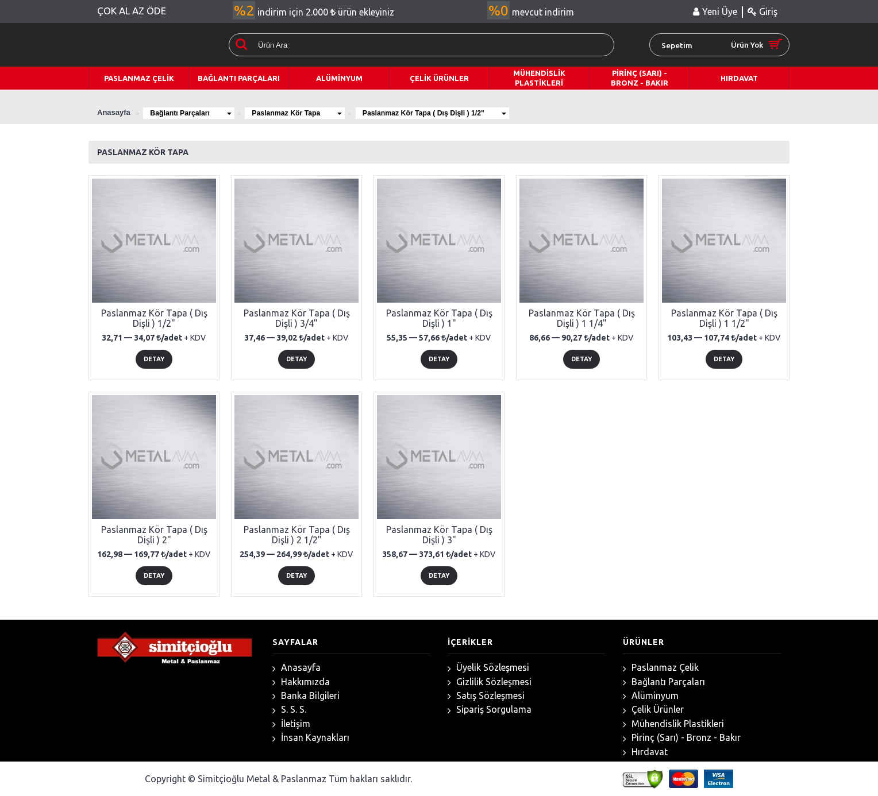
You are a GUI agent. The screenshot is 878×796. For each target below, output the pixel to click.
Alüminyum (651, 695)
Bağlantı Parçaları (194, 112)
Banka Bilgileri (306, 695)
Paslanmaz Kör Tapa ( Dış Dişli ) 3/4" (297, 318)
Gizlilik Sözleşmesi (490, 682)
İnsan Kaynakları (310, 737)
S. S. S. (289, 709)
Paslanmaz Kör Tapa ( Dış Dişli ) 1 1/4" (582, 318)
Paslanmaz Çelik (661, 667)
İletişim (291, 723)
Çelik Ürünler (653, 709)
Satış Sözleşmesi (486, 695)
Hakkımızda (301, 682)
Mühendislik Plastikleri (673, 723)
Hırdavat (645, 752)
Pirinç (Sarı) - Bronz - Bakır (682, 737)
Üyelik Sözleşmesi (488, 667)
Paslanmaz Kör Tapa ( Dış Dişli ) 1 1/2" (724, 318)
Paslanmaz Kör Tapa (309, 112)
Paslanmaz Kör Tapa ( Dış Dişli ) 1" (439, 318)
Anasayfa (296, 667)
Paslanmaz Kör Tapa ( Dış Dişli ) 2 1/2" (297, 534)
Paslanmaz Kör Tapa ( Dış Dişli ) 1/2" (455, 112)
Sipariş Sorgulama (490, 709)
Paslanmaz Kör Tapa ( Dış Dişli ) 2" (154, 534)
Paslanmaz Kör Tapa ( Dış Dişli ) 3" (439, 534)
